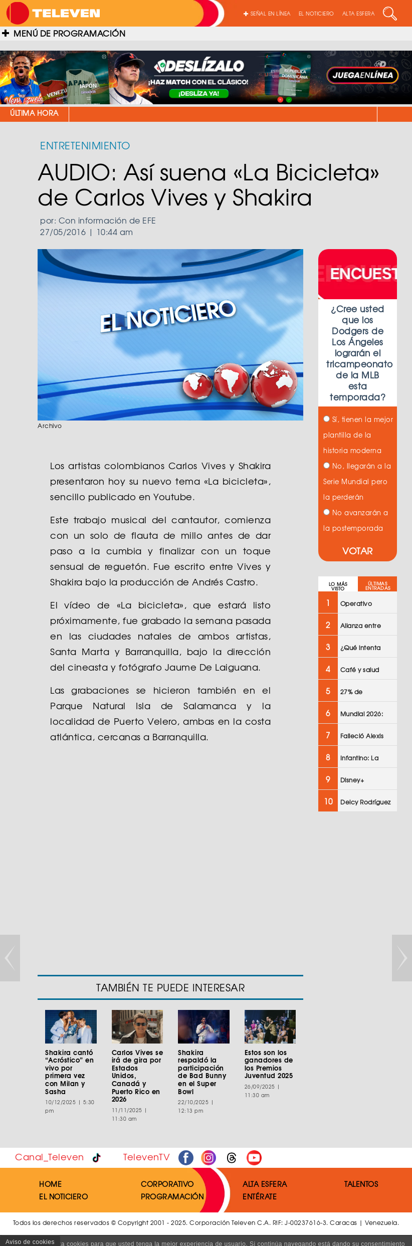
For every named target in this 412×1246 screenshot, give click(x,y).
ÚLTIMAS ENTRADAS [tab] (377, 585)
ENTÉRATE (260, 1196)
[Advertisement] (356, 979)
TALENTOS (361, 1184)
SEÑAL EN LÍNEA (267, 13)
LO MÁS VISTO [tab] (338, 586)
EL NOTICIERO (316, 13)
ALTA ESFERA (358, 13)
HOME (50, 1184)
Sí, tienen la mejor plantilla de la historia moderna (358, 434)
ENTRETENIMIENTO (85, 145)
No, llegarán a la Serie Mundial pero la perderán (357, 481)
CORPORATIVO (167, 1184)
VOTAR (357, 550)
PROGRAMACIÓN (172, 1196)
